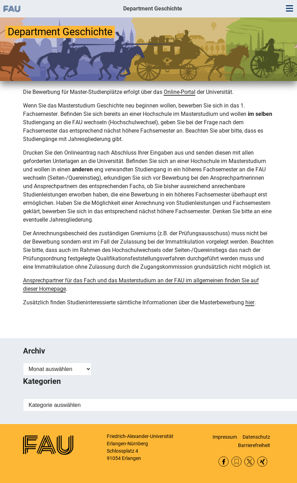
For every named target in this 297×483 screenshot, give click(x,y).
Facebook (223, 461)
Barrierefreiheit (254, 445)
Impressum (225, 437)
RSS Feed (236, 461)
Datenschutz (256, 437)
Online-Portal (179, 92)
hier (249, 302)
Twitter (249, 461)
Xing (262, 461)
